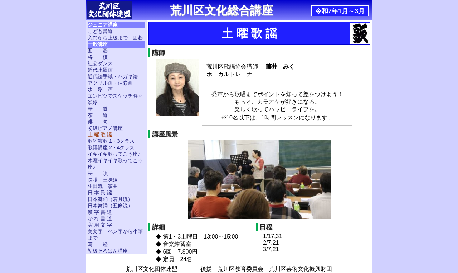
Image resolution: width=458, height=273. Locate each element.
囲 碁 (98, 50)
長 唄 (98, 173)
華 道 (98, 109)
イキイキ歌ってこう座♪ (114, 154)
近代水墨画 (100, 70)
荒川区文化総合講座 (221, 10)
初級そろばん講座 (108, 251)
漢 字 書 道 (100, 212)
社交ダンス (100, 63)
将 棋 (98, 57)
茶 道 (98, 115)
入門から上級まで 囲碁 (115, 38)
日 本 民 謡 (100, 193)
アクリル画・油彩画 (110, 83)
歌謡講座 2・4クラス (111, 147)
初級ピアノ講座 (105, 128)
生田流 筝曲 (103, 186)
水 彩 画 (100, 89)
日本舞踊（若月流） (110, 199)
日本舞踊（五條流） (110, 205)
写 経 (98, 244)
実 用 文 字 (100, 225)
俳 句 (98, 121)
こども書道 (100, 31)
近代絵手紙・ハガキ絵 (113, 76)
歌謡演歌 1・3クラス (111, 141)
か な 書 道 (100, 218)
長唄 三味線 (103, 180)
